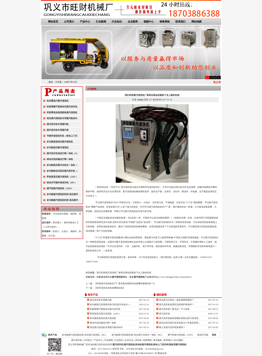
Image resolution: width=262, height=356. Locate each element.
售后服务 (157, 340)
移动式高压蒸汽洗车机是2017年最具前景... (179, 322)
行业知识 (117, 21)
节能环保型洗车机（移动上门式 (62, 136)
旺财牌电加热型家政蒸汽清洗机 (62, 112)
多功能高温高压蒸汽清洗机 (60, 141)
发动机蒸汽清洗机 (144, 344)
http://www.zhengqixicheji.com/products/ (174, 277)
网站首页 (53, 21)
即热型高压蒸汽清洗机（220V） (62, 176)
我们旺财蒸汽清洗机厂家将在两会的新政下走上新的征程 (124, 272)
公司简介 (69, 21)
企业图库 (133, 21)
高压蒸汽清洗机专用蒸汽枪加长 (62, 118)
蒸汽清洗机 (129, 344)
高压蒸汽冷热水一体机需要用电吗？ (176, 300)
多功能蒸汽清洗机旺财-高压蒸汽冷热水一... (111, 304)
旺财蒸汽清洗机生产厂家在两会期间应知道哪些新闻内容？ (125, 283)
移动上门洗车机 (160, 344)
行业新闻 (101, 21)
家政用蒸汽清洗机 (177, 344)
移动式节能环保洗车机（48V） (62, 182)
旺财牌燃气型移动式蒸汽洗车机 (62, 106)
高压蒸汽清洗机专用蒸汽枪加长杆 (106, 327)
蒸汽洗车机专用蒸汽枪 (58, 124)
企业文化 (129, 340)
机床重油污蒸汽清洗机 (58, 100)
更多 (214, 335)
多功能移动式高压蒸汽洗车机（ (62, 171)
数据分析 (162, 353)
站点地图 (178, 340)
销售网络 (165, 21)
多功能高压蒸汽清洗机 (58, 147)
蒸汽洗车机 (164, 313)
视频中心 (149, 21)
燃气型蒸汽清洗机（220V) (59, 188)
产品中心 (85, 21)
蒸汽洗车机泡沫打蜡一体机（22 (62, 153)
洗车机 (138, 340)
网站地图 (215, 3)
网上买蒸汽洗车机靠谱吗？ (172, 327)
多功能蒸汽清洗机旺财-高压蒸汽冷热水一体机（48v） (138, 335)
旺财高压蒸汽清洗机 (189, 3)
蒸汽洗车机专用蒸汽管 (58, 130)
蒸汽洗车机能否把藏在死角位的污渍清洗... (179, 318)
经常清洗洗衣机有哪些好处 (110, 288)
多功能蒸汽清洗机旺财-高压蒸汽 (62, 194)
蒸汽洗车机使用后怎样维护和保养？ (176, 304)
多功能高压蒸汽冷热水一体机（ (62, 165)
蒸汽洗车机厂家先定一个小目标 (174, 309)
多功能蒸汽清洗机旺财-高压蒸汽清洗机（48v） (84, 335)
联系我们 (204, 3)
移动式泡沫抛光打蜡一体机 (60, 159)
